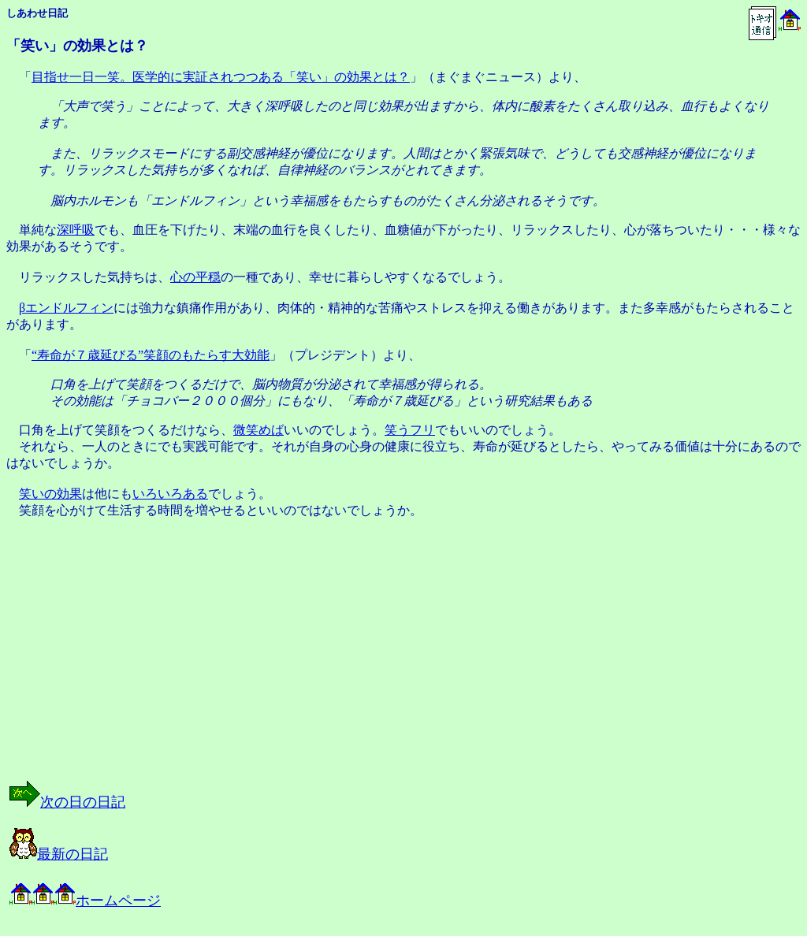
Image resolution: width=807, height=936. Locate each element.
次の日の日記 (67, 802)
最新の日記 (58, 854)
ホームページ (85, 900)
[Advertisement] (168, 663)
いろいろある (170, 493)
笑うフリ (410, 429)
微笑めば (258, 429)
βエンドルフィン (66, 307)
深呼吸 (76, 229)
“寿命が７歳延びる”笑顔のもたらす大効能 (151, 355)
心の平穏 (195, 277)
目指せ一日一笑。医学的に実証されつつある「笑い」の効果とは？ (221, 77)
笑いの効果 (50, 493)
